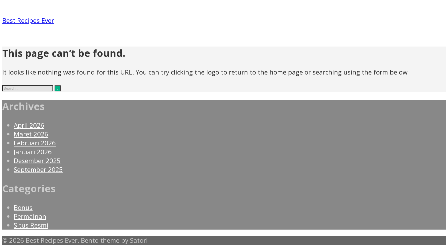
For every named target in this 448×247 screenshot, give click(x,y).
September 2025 (38, 169)
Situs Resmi (31, 225)
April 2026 (29, 125)
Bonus (23, 207)
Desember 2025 (37, 160)
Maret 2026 (31, 134)
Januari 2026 (33, 151)
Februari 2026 (35, 142)
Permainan (30, 216)
